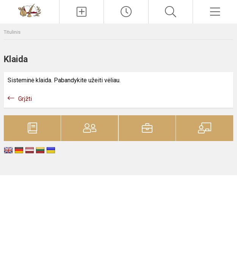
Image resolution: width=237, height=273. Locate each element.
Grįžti (25, 98)
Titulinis (12, 32)
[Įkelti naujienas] (82, 12)
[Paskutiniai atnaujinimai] (126, 12)
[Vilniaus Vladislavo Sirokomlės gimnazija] (29, 10)
